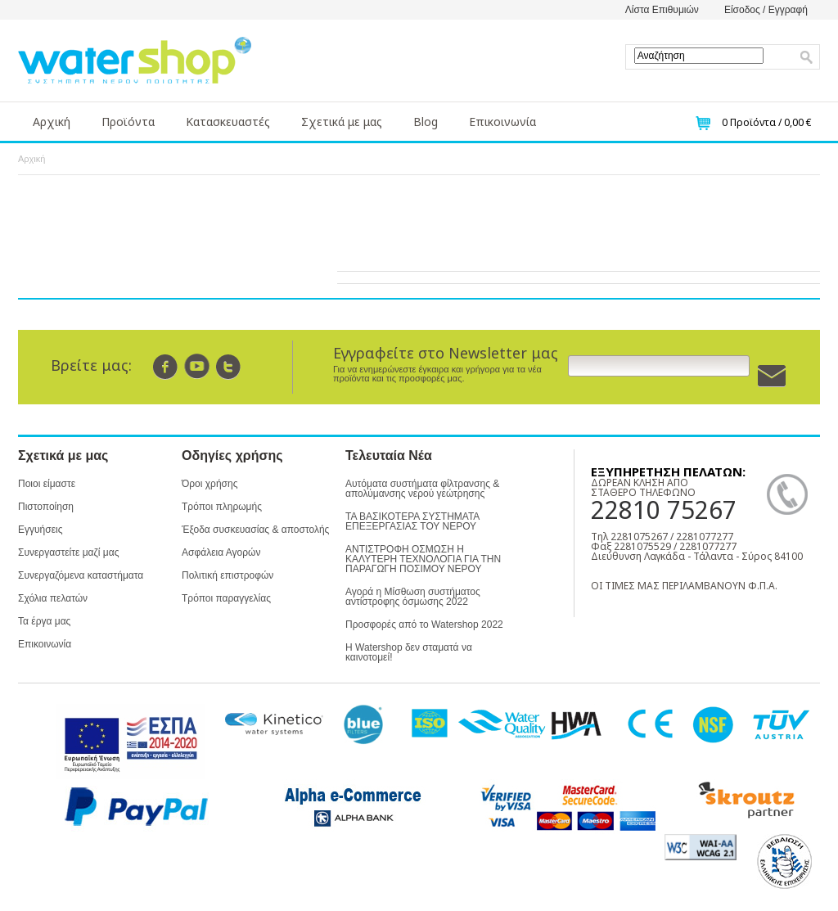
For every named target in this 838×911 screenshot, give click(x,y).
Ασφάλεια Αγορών (221, 552)
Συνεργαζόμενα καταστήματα (80, 575)
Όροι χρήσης (209, 483)
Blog (425, 121)
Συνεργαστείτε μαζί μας (68, 552)
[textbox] (699, 55)
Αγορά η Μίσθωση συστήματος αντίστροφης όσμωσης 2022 (412, 596)
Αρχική (51, 121)
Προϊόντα (128, 121)
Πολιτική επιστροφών (227, 575)
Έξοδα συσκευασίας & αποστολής (255, 529)
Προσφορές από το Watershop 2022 (424, 624)
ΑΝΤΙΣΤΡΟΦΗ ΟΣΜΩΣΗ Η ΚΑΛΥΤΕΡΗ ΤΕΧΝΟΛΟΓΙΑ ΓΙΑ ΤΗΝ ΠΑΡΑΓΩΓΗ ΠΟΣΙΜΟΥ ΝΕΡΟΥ (423, 559)
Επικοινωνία (502, 121)
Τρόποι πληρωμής (222, 506)
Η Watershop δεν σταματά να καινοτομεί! (408, 652)
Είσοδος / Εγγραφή (766, 10)
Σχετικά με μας (341, 121)
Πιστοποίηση (46, 506)
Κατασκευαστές (228, 121)
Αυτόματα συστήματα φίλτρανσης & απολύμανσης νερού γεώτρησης (422, 488)
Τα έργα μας (44, 621)
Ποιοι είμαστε (46, 483)
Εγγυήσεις (40, 529)
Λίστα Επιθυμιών (662, 10)
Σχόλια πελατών (53, 598)
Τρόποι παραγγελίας (226, 598)
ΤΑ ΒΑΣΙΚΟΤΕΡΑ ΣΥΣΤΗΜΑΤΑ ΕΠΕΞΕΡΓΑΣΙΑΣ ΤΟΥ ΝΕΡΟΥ (412, 521)
